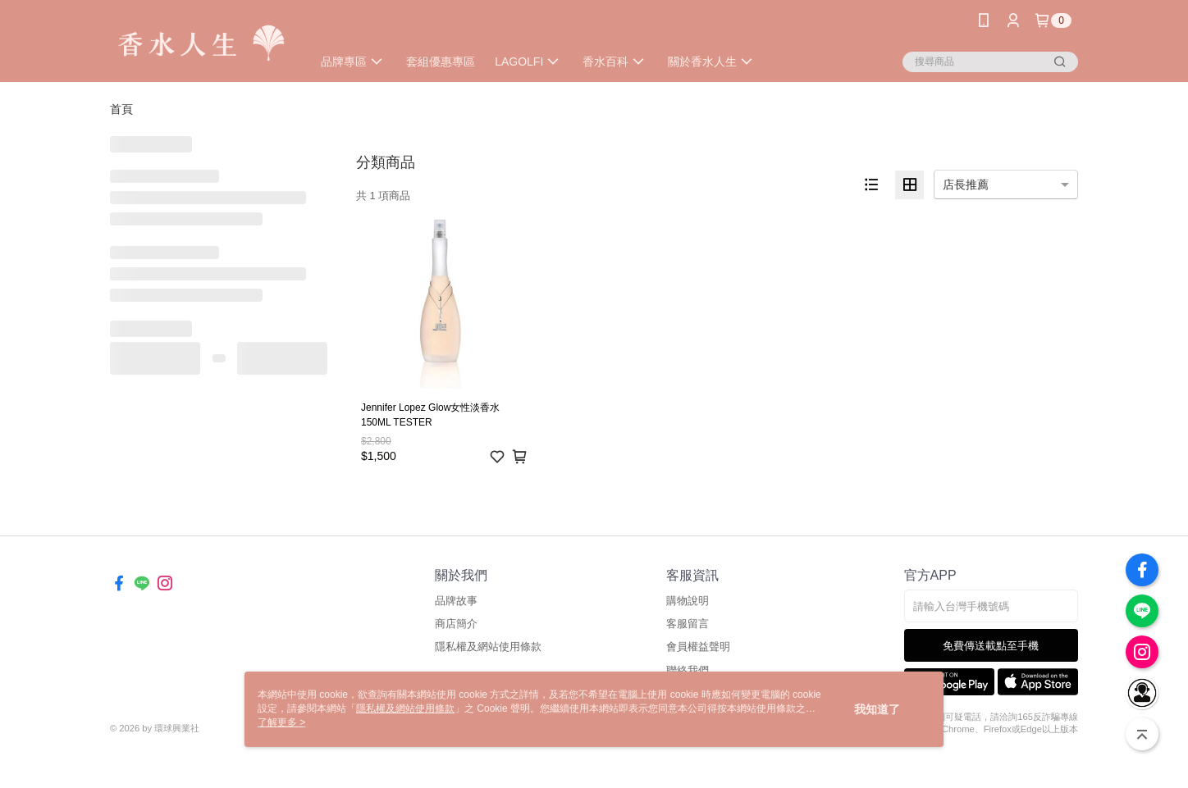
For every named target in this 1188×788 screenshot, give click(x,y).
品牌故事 (456, 600)
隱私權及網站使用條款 (488, 646)
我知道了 (877, 709)
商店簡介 (456, 623)
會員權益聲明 (698, 646)
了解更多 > (281, 722)
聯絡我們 (687, 670)
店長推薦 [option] (966, 184)
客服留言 (687, 623)
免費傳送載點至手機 (991, 646)
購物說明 (687, 600)
